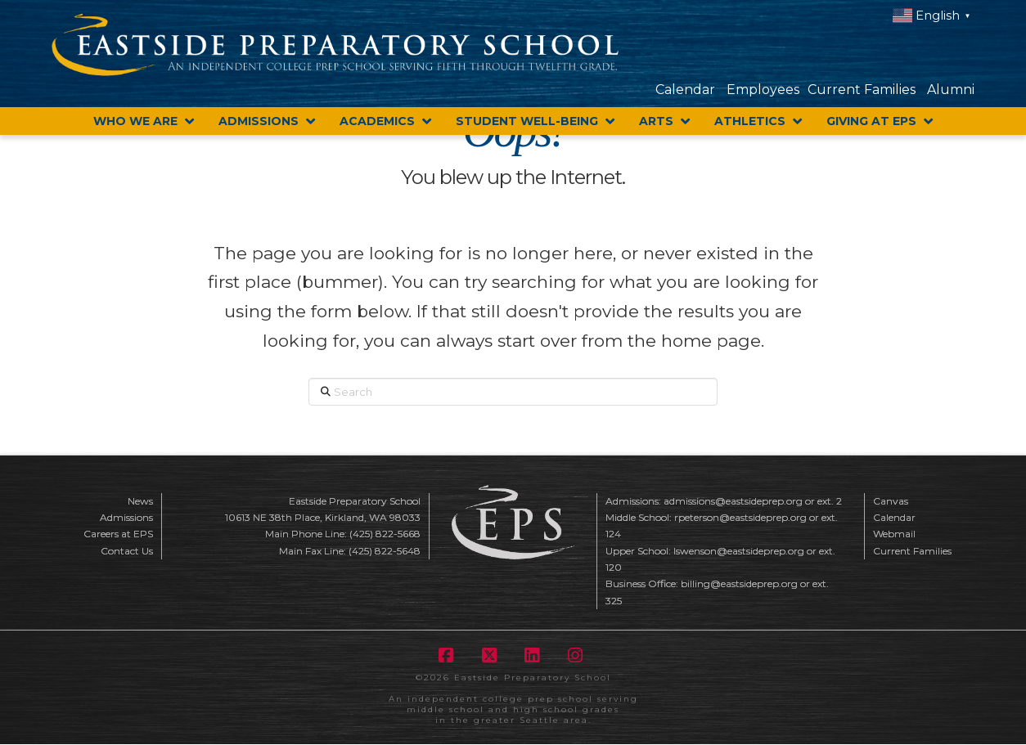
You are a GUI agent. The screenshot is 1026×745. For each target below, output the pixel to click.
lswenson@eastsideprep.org (738, 551)
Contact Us (127, 551)
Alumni (950, 89)
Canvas (890, 501)
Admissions (126, 517)
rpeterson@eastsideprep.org (740, 517)
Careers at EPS (118, 533)
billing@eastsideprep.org (739, 583)
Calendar (685, 89)
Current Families (862, 89)
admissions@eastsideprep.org (733, 501)
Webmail (894, 533)
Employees (763, 89)
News (140, 501)
